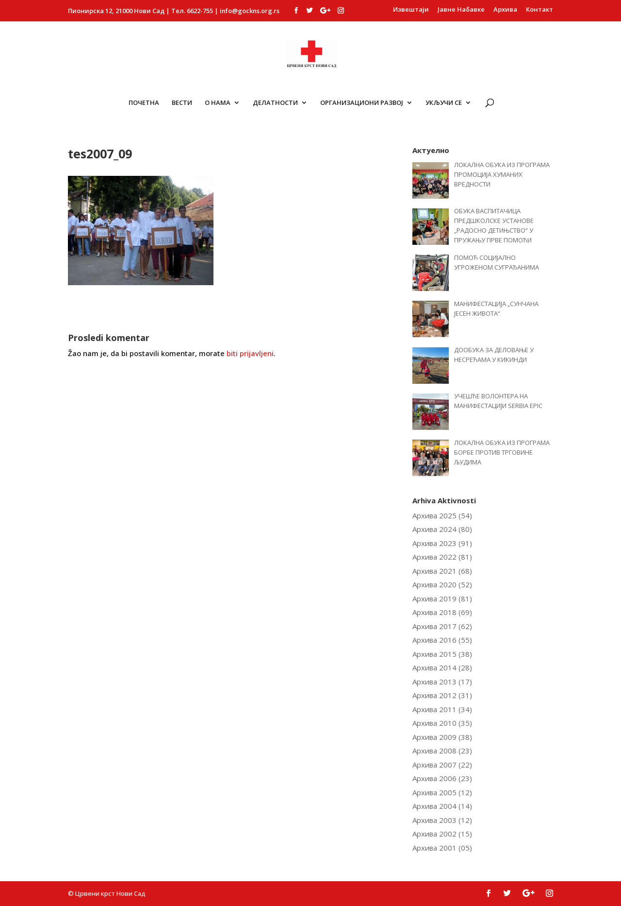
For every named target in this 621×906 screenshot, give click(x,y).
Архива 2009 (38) (442, 737)
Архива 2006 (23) (442, 778)
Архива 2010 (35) (442, 723)
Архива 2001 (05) (442, 848)
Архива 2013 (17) (442, 681)
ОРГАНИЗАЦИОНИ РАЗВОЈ (361, 103)
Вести (182, 103)
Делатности (275, 103)
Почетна (144, 103)
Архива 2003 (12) (442, 820)
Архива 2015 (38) (442, 654)
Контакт (539, 10)
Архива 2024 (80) (442, 529)
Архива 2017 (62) (442, 626)
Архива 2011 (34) (442, 709)
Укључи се (443, 103)
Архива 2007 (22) (442, 764)
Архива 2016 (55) (442, 640)
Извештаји (411, 10)
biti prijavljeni (250, 353)
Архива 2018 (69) (442, 612)
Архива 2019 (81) (442, 598)
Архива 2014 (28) (442, 667)
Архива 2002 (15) (442, 833)
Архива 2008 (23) (442, 750)
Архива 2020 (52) (442, 584)
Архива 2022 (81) (442, 557)
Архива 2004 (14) (442, 806)
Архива (505, 10)
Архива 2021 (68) (442, 571)
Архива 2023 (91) (442, 543)
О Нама (217, 103)
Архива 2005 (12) (442, 792)
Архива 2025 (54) (442, 515)
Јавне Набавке (461, 10)
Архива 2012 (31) (442, 695)
